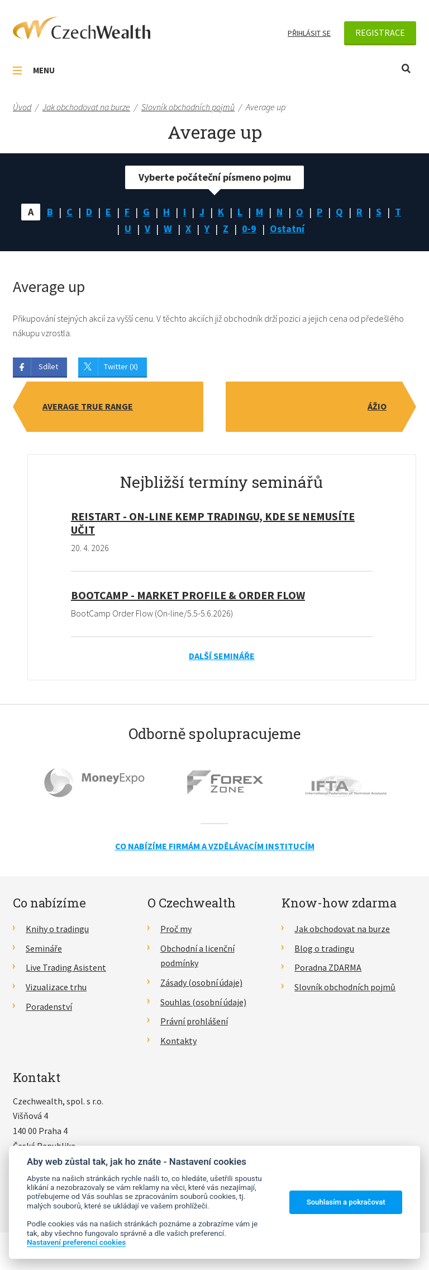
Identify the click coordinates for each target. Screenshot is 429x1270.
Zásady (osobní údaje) (201, 982)
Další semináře (222, 655)
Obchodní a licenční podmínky (197, 956)
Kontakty (178, 1040)
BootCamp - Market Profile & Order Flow (188, 595)
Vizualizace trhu (56, 987)
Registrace (380, 32)
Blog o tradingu (324, 948)
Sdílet (48, 366)
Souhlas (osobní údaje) (203, 1002)
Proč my (176, 928)
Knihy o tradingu (57, 928)
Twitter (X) (121, 366)
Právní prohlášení (194, 1021)
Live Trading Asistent (66, 967)
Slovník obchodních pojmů (344, 987)
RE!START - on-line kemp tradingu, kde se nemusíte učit (213, 523)
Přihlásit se (309, 33)
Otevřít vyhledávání (406, 68)
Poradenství (49, 1006)
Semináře (44, 948)
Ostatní (287, 228)
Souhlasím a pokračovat (346, 1202)
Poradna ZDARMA (327, 967)
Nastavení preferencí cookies (76, 1242)
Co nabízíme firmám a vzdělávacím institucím (214, 846)
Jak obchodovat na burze (342, 928)
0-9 (249, 228)
